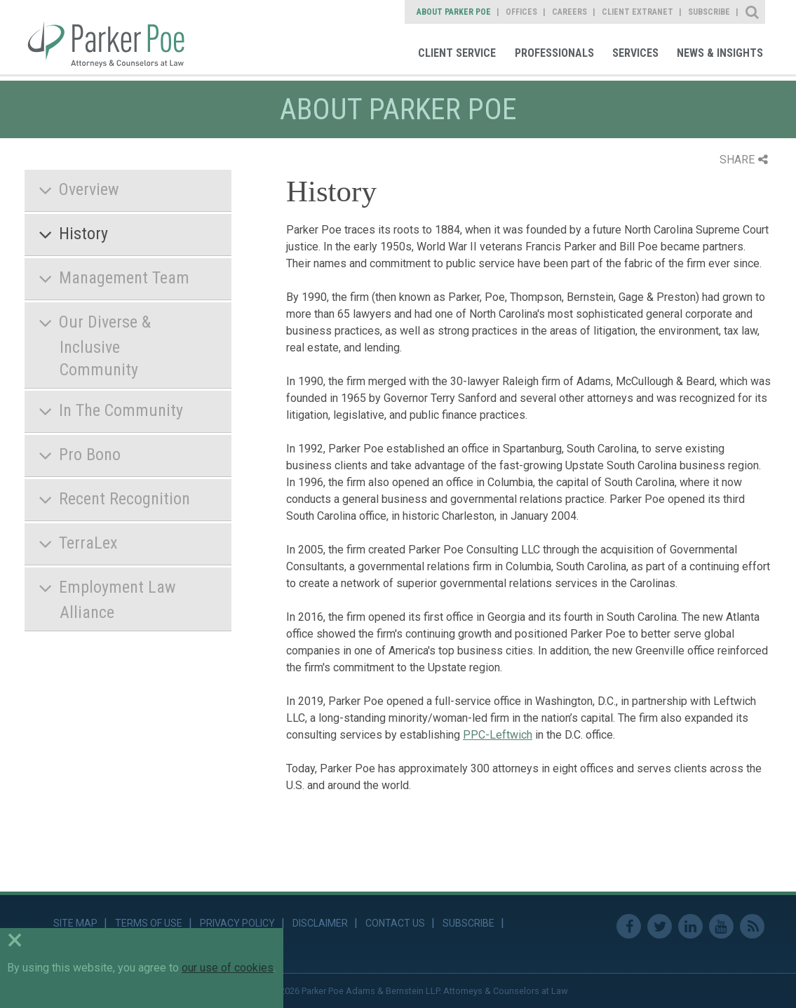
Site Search (753, 12)
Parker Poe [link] (114, 37)
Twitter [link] (659, 926)
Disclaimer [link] (320, 923)
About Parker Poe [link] (454, 12)
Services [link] (635, 53)
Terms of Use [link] (148, 923)
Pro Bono (90, 454)
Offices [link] (521, 12)
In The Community (121, 410)
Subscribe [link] (709, 12)
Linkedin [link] (690, 926)
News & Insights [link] (720, 53)
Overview (89, 189)
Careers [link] (569, 12)
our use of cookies (228, 967)
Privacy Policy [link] (237, 923)
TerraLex (88, 543)
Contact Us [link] (395, 923)
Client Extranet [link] (637, 12)
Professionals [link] (554, 53)
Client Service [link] (457, 53)
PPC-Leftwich (497, 734)
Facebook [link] (628, 926)
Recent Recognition (124, 499)
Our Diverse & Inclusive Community (105, 345)
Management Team (124, 278)
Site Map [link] (75, 923)
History (83, 233)
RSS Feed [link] (752, 926)
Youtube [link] (721, 926)
